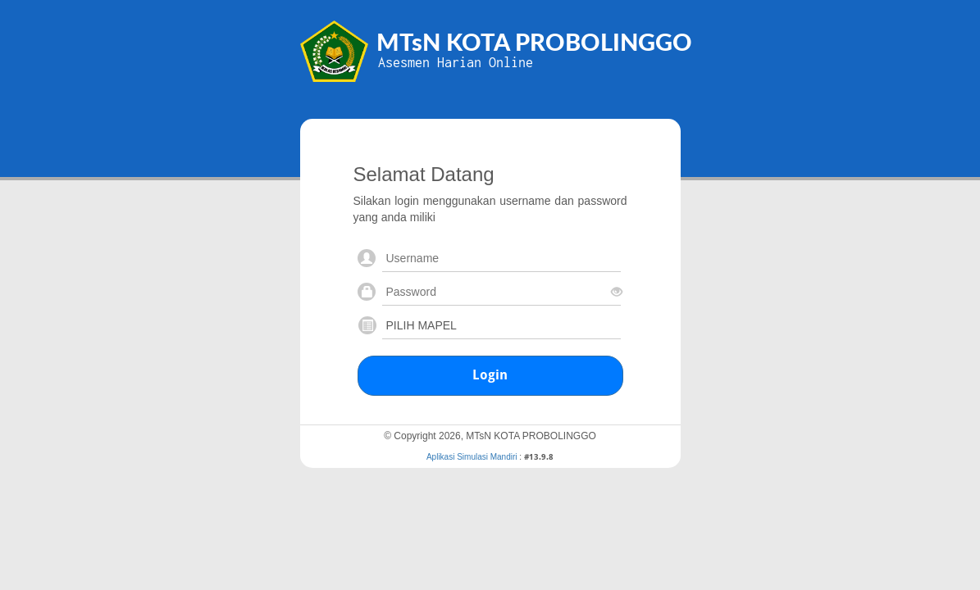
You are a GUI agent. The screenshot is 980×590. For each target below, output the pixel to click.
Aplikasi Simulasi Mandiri (471, 456)
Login (490, 375)
